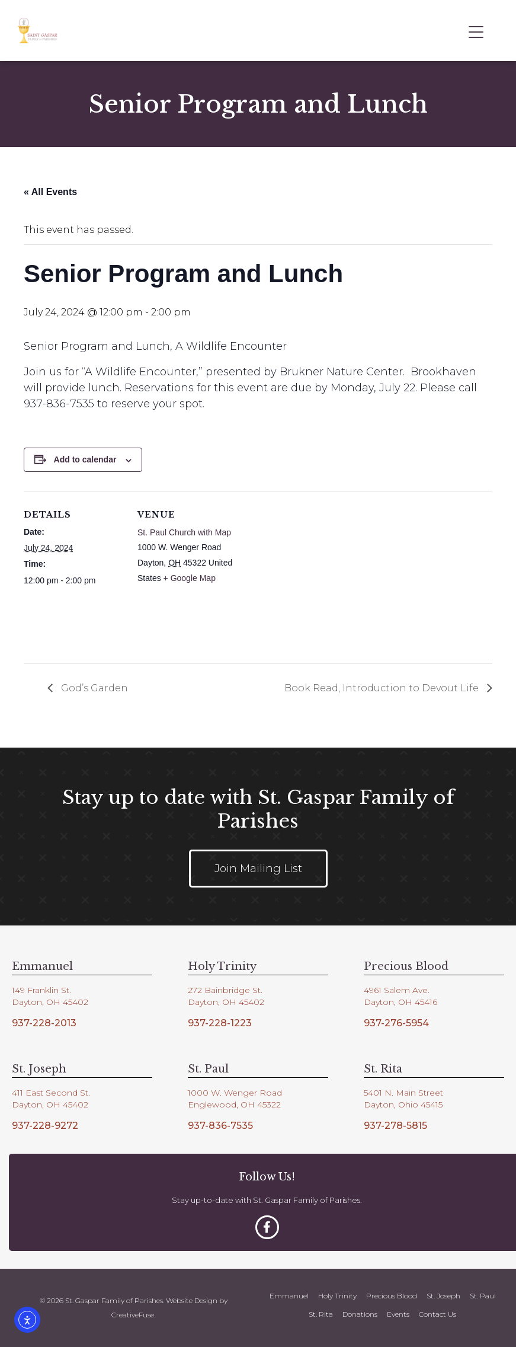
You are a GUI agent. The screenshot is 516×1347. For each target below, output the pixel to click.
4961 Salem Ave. (397, 990)
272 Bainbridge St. (225, 990)
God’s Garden (93, 688)
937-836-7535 (220, 1125)
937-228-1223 (220, 1023)
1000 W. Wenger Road (235, 1092)
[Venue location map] (313, 573)
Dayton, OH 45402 (50, 1002)
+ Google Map (190, 578)
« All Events (50, 192)
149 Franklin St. (41, 990)
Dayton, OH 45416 (400, 1002)
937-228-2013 (44, 1023)
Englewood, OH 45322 (234, 1104)
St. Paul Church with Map (184, 532)
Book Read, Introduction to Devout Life (382, 688)
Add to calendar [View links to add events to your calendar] (85, 459)
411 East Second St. (51, 1092)
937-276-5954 (396, 1023)
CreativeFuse (132, 1314)
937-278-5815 (395, 1125)
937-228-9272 (45, 1125)
